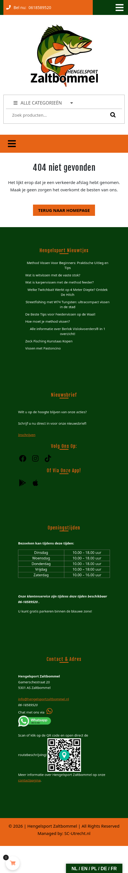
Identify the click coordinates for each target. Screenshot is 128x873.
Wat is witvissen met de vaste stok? (55, 279)
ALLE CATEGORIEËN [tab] (43, 103)
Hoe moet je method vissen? (50, 318)
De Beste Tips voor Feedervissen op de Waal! (61, 312)
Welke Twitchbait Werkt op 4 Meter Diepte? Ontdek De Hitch (67, 293)
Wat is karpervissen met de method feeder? (60, 285)
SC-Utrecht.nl (77, 833)
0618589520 (38, 6)
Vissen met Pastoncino (46, 340)
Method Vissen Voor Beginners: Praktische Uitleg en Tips (67, 271)
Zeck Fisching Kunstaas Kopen (51, 334)
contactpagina (35, 770)
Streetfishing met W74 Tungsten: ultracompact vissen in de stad (67, 303)
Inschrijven (33, 435)
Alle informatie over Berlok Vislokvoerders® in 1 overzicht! (67, 326)
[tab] (119, 7)
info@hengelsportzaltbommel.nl (47, 702)
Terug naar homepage (61, 209)
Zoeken (112, 114)
